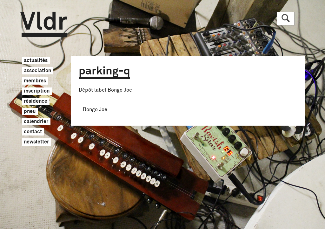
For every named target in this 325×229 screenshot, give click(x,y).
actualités (36, 60)
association (37, 70)
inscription (37, 91)
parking (104, 71)
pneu (30, 111)
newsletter (36, 142)
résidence (35, 101)
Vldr (43, 24)
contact (33, 132)
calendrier (36, 121)
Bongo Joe (95, 109)
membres (35, 81)
